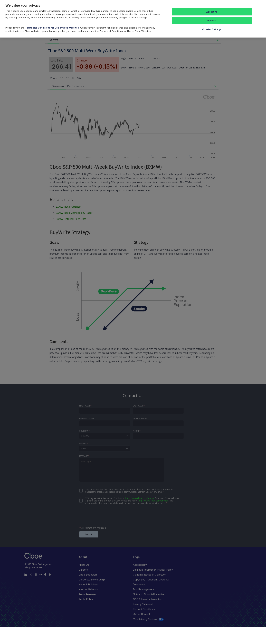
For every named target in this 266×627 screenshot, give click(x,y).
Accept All (211, 11)
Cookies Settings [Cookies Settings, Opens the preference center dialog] (211, 29)
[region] (133, 19)
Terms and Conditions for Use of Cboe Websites (52, 27)
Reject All (212, 20)
